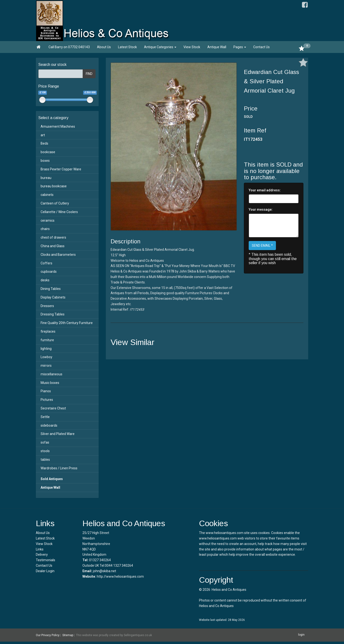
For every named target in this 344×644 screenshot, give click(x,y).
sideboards (49, 425)
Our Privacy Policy (47, 635)
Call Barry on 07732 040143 (69, 47)
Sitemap (67, 635)
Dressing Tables (52, 314)
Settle (45, 417)
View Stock (191, 47)
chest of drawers (53, 237)
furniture (47, 340)
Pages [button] (239, 47)
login (301, 634)
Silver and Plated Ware (58, 434)
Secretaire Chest (53, 408)
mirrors (46, 365)
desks (45, 280)
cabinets (47, 195)
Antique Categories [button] (160, 47)
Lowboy (46, 357)
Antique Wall (216, 47)
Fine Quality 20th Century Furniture (67, 323)
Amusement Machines (58, 126)
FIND (89, 74)
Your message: (261, 209)
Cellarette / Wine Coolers (59, 212)
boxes (45, 160)
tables (45, 459)
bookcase (48, 152)
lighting (46, 349)
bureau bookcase (54, 186)
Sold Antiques (52, 479)
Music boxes (50, 383)
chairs (45, 229)
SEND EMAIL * (262, 245)
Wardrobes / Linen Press (59, 468)
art (43, 135)
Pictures (47, 400)
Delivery (42, 554)
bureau (46, 178)
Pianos (46, 391)
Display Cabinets (53, 297)
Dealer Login (45, 571)
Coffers (46, 263)
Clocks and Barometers (58, 255)
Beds (44, 143)
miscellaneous (51, 374)
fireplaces (48, 331)
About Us (104, 47)
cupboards (49, 271)
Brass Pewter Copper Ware (61, 169)
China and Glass (52, 246)
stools (45, 451)
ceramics (47, 220)
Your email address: (265, 190)
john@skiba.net (104, 571)
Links (39, 549)
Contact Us (261, 47)
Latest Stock (127, 47)
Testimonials (45, 560)
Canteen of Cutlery (55, 203)
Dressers (47, 306)
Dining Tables (51, 289)
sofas (45, 442)
